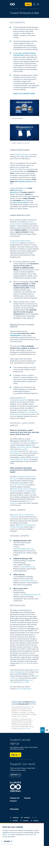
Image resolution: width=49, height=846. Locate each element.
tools (25, 400)
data (21, 443)
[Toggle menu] (34, 4)
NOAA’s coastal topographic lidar (24, 671)
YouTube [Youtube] (14, 820)
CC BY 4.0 (32, 704)
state (26, 491)
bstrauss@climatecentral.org (23, 548)
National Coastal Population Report (24, 458)
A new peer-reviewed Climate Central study (20, 241)
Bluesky (34, 820)
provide (25, 188)
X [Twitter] (34, 817)
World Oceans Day (22, 154)
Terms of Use (26, 728)
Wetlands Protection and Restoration (22, 477)
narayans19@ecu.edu (27, 566)
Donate (28, 4)
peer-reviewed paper (24, 688)
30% (16, 169)
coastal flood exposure (24, 447)
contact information (19, 485)
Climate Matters (17, 702)
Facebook (25, 817)
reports (33, 493)
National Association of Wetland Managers (23, 490)
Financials (14, 809)
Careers (13, 801)
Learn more (15, 774)
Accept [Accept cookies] (8, 841)
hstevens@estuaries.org (28, 580)
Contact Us (14, 798)
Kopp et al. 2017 (23, 682)
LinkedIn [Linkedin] (24, 820)
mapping (21, 400)
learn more (7, 834)
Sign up (15, 755)
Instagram (14, 817)
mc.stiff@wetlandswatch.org (30, 594)
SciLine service (18, 514)
